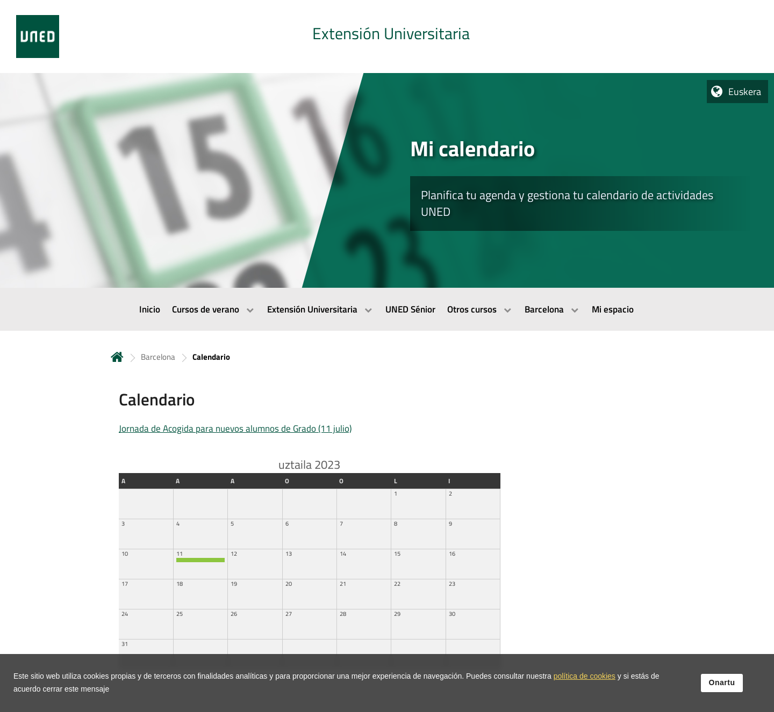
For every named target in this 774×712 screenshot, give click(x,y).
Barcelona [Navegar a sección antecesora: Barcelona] (158, 357)
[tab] (387, 36)
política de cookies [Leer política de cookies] (584, 677)
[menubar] (387, 309)
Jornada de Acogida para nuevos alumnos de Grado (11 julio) (235, 428)
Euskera (744, 91)
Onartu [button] (722, 683)
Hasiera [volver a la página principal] (117, 357)
